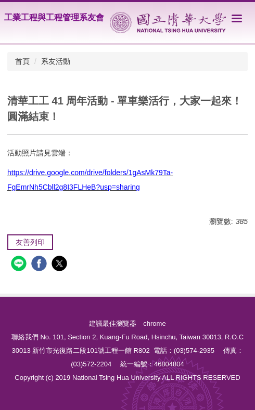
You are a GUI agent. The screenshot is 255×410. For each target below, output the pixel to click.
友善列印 (30, 242)
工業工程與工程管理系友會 (54, 17)
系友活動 (55, 61)
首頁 (22, 61)
